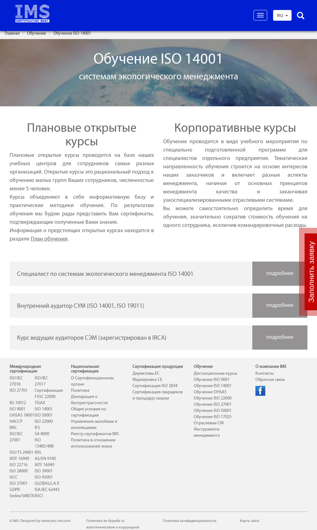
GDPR (15, 489)
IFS (37, 427)
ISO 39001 (44, 471)
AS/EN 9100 (45, 458)
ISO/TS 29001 (21, 452)
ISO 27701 (19, 390)
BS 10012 (18, 402)
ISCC (14, 477)
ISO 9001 (17, 409)
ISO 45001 (44, 477)
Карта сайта (249, 521)
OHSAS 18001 (22, 415)
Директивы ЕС (145, 373)
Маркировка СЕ (147, 379)
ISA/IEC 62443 (47, 489)
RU (282, 15)
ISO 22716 (19, 464)
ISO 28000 (19, 471)
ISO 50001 (44, 415)
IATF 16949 (19, 458)
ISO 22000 (44, 421)
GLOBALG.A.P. (47, 483)
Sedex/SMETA (22, 495)
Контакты (264, 373)
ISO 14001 (44, 409)
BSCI (39, 495)
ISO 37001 (19, 483)
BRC (13, 427)
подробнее (279, 273)
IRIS (38, 452)
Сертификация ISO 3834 (154, 385)
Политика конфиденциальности (189, 521)
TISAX (40, 402)
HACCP (16, 421)
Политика (80, 390)
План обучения (49, 238)
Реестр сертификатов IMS (95, 433)
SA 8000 (42, 433)
